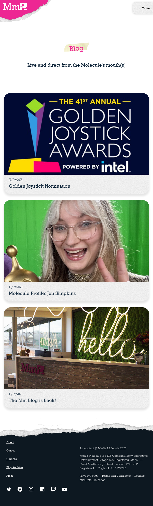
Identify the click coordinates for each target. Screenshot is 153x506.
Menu (146, 8)
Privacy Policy (89, 475)
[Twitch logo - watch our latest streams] (53, 489)
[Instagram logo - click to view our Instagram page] (31, 489)
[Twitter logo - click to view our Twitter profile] (8, 489)
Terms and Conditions (116, 475)
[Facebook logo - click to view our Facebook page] (20, 489)
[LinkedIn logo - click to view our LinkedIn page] (42, 489)
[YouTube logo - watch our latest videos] (64, 489)
